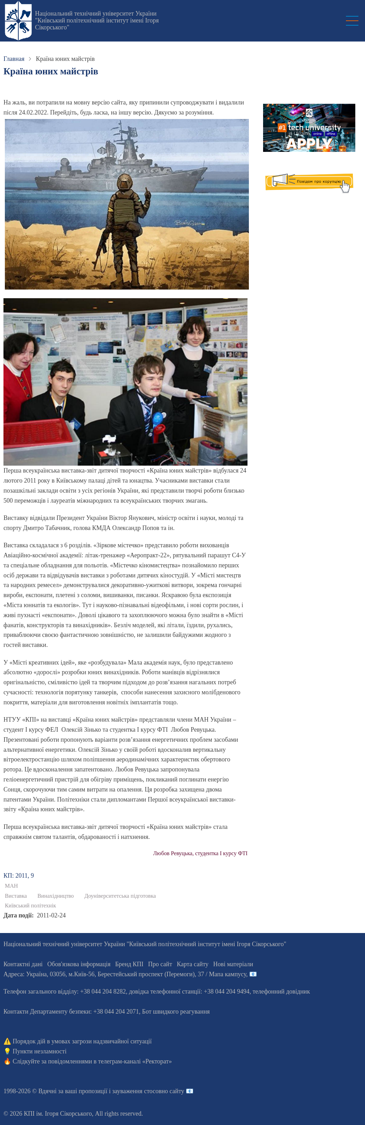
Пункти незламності (40, 1051)
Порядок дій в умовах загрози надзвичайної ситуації (82, 1041)
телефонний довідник (281, 991)
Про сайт (160, 964)
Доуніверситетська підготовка (120, 896)
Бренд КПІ (129, 964)
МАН (11, 886)
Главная (13, 58)
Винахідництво (55, 896)
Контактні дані (23, 964)
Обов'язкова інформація (79, 964)
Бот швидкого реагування (176, 1011)
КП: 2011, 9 (18, 875)
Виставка (16, 896)
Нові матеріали (233, 964)
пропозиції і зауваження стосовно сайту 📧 (136, 1091)
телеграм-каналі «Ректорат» (135, 1061)
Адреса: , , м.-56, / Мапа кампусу (124, 974)
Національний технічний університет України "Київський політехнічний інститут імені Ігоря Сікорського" (97, 20)
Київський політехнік (30, 906)
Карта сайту (193, 964)
